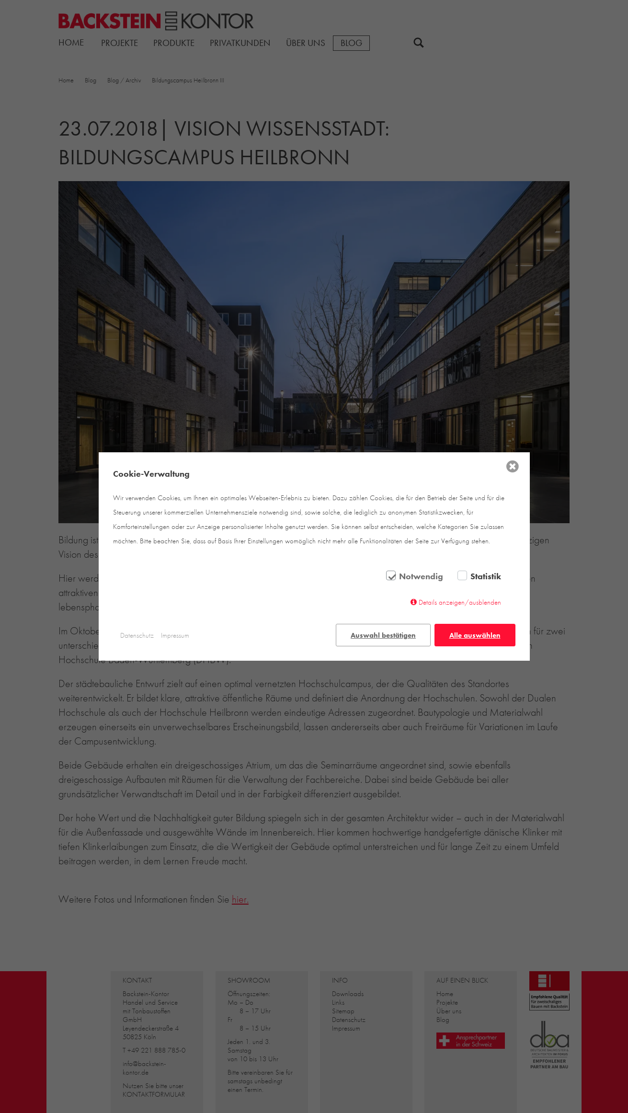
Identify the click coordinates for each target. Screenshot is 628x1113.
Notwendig (421, 576)
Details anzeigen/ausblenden (460, 602)
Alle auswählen (475, 635)
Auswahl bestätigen (383, 635)
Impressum (175, 635)
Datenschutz (137, 635)
